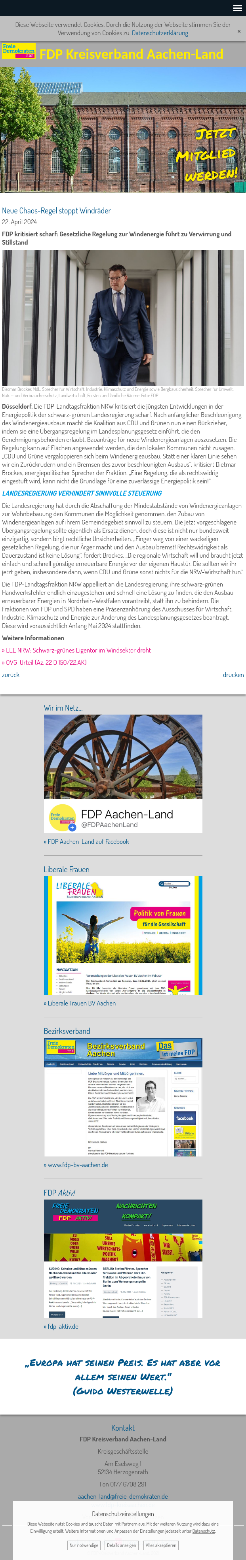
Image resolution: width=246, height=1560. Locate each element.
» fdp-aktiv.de (61, 1326)
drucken (233, 674)
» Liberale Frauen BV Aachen (80, 1003)
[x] (239, 31)
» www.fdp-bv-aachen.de (76, 1164)
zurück (10, 674)
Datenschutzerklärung (160, 32)
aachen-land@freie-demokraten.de (123, 1496)
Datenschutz (204, 1531)
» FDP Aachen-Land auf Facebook (86, 841)
